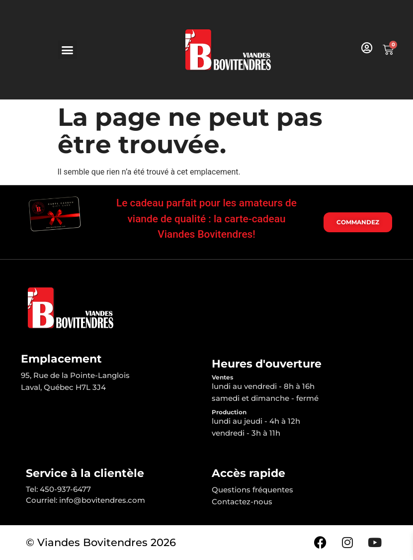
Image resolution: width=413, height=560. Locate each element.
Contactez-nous (242, 501)
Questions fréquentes (252, 489)
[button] (67, 49)
